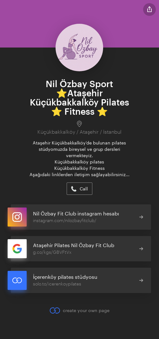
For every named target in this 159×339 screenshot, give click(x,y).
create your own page (79, 310)
